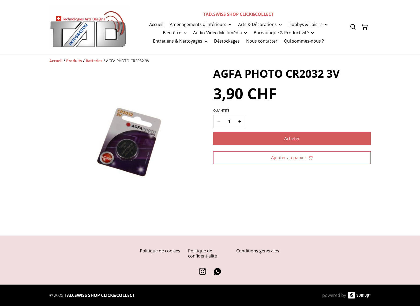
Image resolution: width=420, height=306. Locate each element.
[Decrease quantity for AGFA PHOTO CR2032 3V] (218, 121)
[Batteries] (94, 60)
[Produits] (74, 60)
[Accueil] (55, 60)
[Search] (353, 27)
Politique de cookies (160, 251)
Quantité (221, 111)
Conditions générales (257, 251)
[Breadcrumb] (210, 60)
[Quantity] (229, 121)
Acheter (292, 138)
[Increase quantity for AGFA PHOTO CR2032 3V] (239, 121)
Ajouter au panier (292, 158)
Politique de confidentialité (202, 253)
